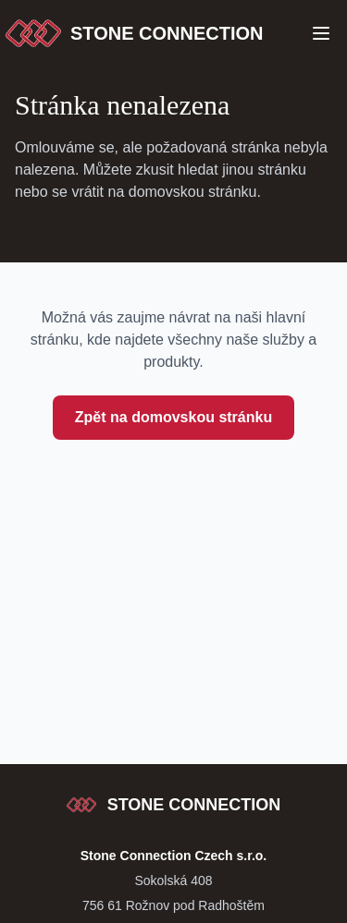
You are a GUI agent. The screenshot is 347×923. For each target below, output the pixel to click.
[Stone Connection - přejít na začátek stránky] (174, 804)
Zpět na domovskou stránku (173, 417)
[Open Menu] (321, 33)
